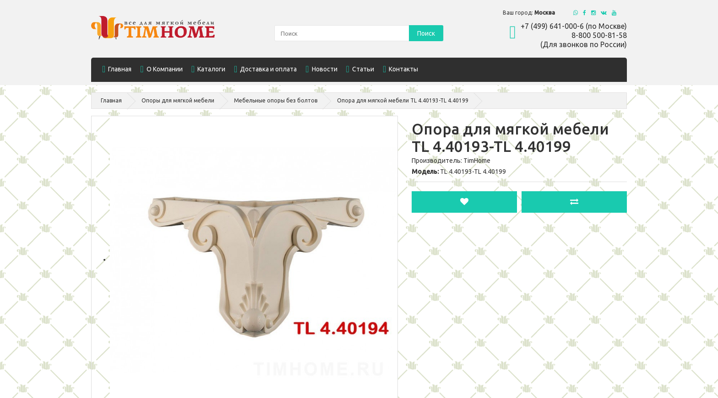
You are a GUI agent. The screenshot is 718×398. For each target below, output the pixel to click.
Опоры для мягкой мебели (177, 100)
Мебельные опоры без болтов (275, 100)
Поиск (426, 33)
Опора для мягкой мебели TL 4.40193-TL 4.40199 (402, 100)
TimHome (476, 160)
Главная (111, 100)
